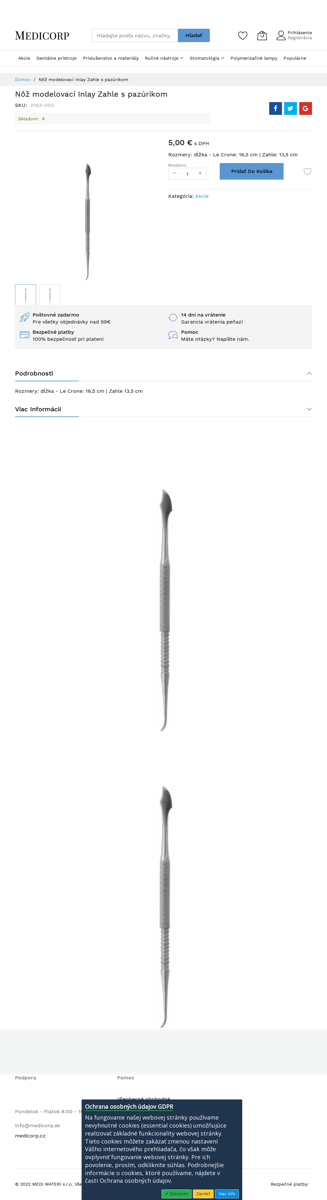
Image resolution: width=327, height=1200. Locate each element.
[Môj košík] (262, 35)
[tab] (163, 373)
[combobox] (135, 35)
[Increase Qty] (200, 174)
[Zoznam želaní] (243, 35)
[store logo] (42, 35)
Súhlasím (178, 1193)
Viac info (226, 1193)
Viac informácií (38, 409)
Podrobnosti (34, 373)
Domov (22, 79)
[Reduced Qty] (174, 174)
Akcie (202, 196)
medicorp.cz (30, 1136)
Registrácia (300, 37)
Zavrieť (203, 1193)
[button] (49, 294)
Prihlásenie (300, 32)
